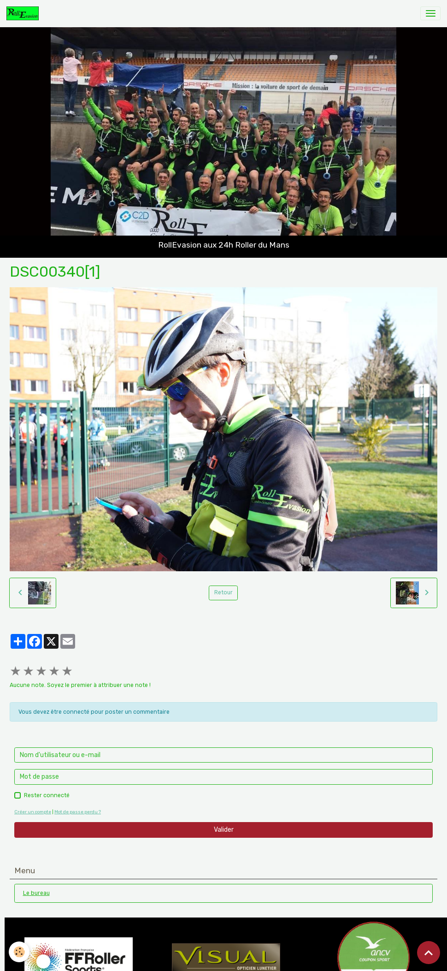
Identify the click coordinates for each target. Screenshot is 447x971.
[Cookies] (19, 951)
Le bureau (36, 893)
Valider (224, 830)
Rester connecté (47, 795)
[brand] (24, 13)
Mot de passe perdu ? (77, 811)
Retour (223, 592)
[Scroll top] (428, 952)
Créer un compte (32, 811)
